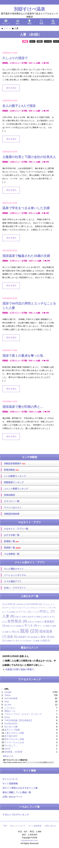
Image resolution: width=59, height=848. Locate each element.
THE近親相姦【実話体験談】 (18, 720)
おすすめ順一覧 (11, 535)
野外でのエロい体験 (14, 739)
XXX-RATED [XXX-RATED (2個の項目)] (34, 604)
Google (7, 692)
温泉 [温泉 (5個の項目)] (12, 636)
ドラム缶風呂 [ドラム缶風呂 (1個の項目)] (11, 612)
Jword (7, 748)
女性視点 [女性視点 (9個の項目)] (17, 621)
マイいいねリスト (13, 507)
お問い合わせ (50, 826)
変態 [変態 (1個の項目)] (39, 617)
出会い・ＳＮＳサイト (15, 588)
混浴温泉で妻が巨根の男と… (22, 406)
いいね (48, 41)
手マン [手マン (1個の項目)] (41, 626)
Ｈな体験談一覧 (11, 554)
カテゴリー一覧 (11, 501)
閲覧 (40, 41)
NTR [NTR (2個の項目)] (11, 604)
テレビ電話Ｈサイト (14, 569)
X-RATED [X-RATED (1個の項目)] (21, 604)
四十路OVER (10, 736)
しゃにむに (9, 708)
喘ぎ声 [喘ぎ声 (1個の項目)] (32, 617)
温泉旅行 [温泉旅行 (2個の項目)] (24, 637)
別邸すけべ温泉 (29, 9)
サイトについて (10, 779)
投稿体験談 (9, 495)
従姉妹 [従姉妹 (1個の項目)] (20, 626)
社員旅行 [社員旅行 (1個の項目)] (10, 641)
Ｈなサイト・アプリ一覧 (16, 529)
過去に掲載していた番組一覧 (16, 792)
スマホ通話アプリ (13, 581)
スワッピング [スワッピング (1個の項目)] (28, 608)
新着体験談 (11, 470)
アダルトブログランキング (15, 814)
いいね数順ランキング (15, 476)
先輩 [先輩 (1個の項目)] (18, 617)
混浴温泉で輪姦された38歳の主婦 (26, 256)
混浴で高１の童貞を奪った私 (22, 355)
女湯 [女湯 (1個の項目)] (31, 622)
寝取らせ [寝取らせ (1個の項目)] (10, 626)
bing (6, 701)
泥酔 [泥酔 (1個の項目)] (8, 632)
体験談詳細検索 (11, 514)
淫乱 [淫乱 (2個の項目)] (15, 632)
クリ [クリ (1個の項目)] (18, 608)
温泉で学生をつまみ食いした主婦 (26, 208)
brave (7, 717)
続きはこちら (8, 756)
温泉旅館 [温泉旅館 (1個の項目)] (35, 637)
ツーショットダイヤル (15, 575)
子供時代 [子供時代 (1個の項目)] (39, 622)
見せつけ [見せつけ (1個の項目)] (20, 641)
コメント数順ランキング (16, 489)
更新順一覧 (12, 547)
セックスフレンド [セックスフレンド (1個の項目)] (43, 608)
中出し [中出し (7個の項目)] (47, 611)
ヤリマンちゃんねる (14, 742)
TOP (5, 826)
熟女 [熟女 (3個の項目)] (45, 636)
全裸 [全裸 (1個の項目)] (25, 617)
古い (32, 41)
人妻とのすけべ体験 (14, 733)
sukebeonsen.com (29, 840)
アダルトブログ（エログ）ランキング (23, 714)
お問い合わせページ (12, 796)
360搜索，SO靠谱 (13, 752)
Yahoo (7, 695)
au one (7, 704)
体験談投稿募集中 (14, 463)
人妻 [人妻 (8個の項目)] (8, 616)
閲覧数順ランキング (14, 482)
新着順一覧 (11, 541)
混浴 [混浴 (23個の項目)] (29, 630)
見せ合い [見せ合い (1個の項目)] (30, 641)
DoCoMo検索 (10, 698)
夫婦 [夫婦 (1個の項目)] (46, 617)
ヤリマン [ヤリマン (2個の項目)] (25, 612)
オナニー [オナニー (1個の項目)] (9, 608)
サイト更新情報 (10, 783)
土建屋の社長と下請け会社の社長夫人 (29, 157)
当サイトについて (17, 826)
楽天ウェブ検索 (12, 730)
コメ (56, 41)
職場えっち (9, 711)
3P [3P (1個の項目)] (4, 604)
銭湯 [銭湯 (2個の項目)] (46, 640)
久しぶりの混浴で (15, 58)
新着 (25, 41)
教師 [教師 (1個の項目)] (49, 626)
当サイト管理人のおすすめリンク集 (20, 788)
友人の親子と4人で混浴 (19, 106)
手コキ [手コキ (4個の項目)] (30, 625)
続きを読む (11, 88)
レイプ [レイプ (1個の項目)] (35, 612)
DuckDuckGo (10, 723)
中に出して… (11, 745)
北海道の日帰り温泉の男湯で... (20, 669)
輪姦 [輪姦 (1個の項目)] (39, 641)
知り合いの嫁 (11, 726)
